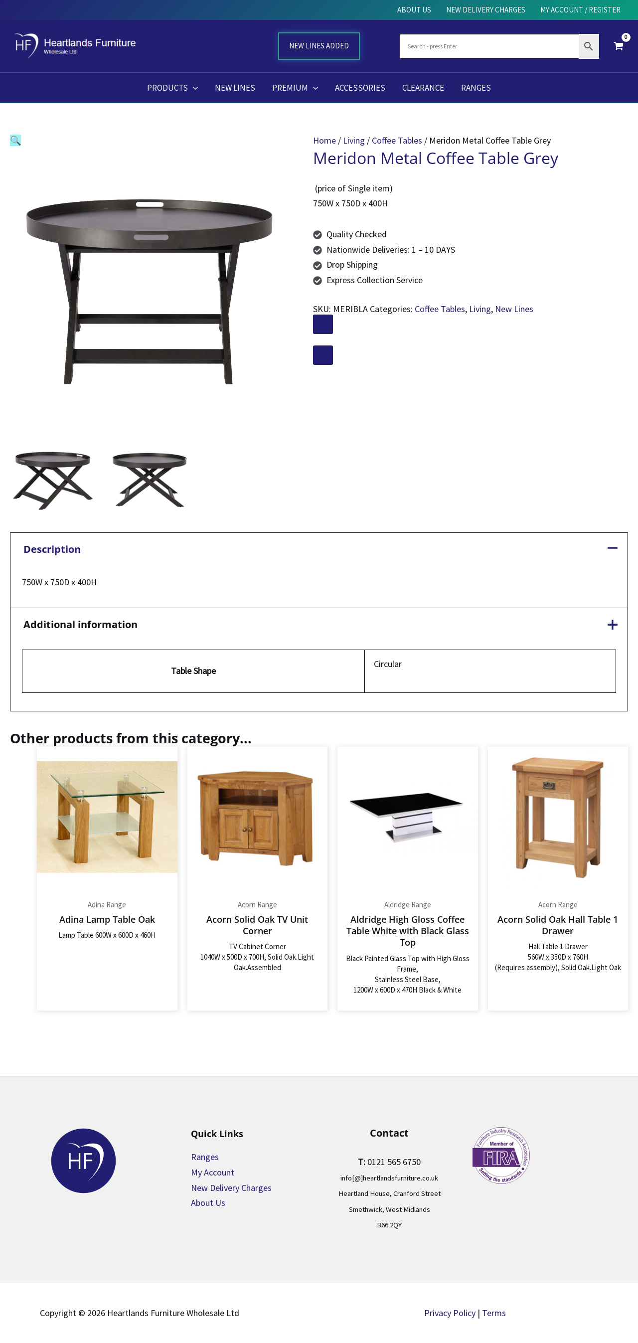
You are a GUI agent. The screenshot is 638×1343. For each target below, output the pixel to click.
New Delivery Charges (231, 1187)
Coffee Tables (397, 140)
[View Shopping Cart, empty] (618, 46)
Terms (494, 1313)
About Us (208, 1202)
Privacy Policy (450, 1313)
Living (354, 140)
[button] (193, 87)
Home (324, 140)
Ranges (205, 1157)
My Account (212, 1172)
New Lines (514, 309)
